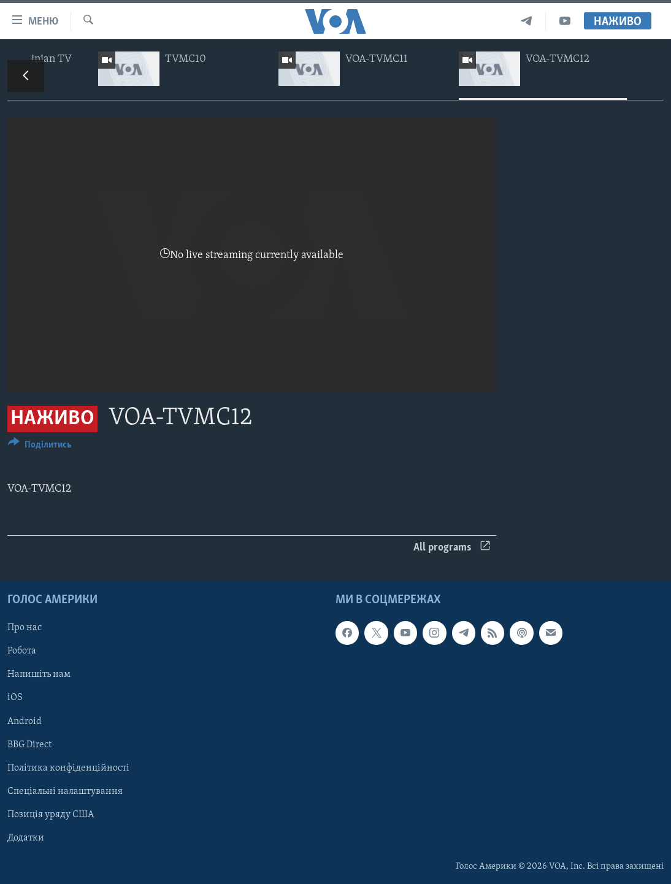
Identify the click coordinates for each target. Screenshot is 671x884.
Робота (21, 651)
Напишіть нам (39, 674)
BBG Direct (29, 745)
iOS (15, 698)
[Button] (40, 446)
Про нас (24, 628)
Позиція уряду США (50, 815)
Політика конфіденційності (68, 768)
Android (24, 721)
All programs (451, 548)
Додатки (25, 838)
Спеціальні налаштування (65, 791)
